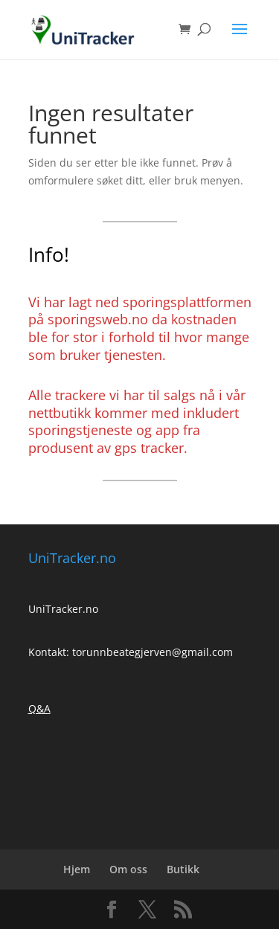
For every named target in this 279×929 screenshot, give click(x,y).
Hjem (76, 869)
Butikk (183, 869)
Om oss (128, 869)
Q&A (39, 708)
